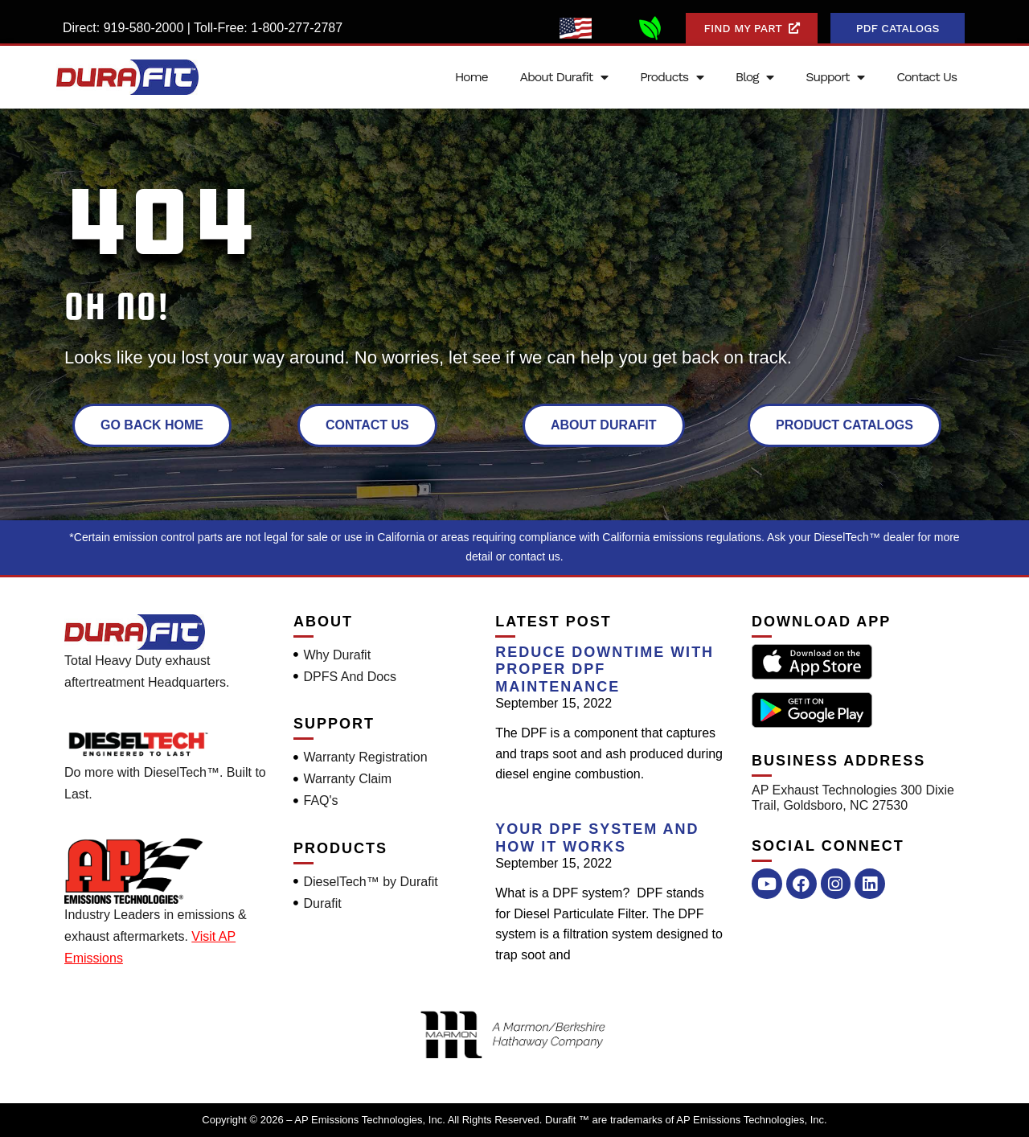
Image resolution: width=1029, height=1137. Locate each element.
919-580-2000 (144, 28)
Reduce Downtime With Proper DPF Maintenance (604, 669)
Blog (754, 77)
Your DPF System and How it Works (597, 838)
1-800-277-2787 (296, 28)
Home (471, 76)
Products (671, 77)
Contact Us (926, 76)
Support (835, 77)
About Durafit (564, 77)
